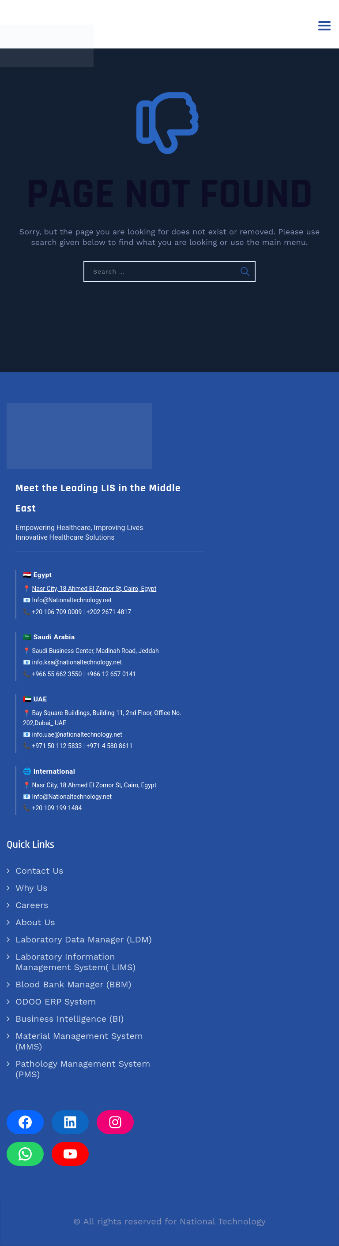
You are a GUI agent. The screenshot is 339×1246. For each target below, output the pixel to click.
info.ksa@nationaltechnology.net (77, 662)
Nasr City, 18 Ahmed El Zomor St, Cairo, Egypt (94, 588)
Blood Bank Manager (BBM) (73, 984)
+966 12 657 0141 (111, 674)
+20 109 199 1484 (57, 808)
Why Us (31, 888)
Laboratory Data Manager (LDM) (83, 939)
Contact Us (39, 870)
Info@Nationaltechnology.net (72, 600)
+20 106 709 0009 (57, 612)
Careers (31, 905)
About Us (35, 922)
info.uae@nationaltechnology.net (77, 734)
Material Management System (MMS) (79, 1041)
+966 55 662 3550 (57, 674)
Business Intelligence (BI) (69, 1018)
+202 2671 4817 (109, 612)
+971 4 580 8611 (110, 745)
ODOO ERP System (55, 1001)
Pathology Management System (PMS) (82, 1068)
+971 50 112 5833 (57, 745)
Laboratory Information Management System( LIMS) (75, 961)
